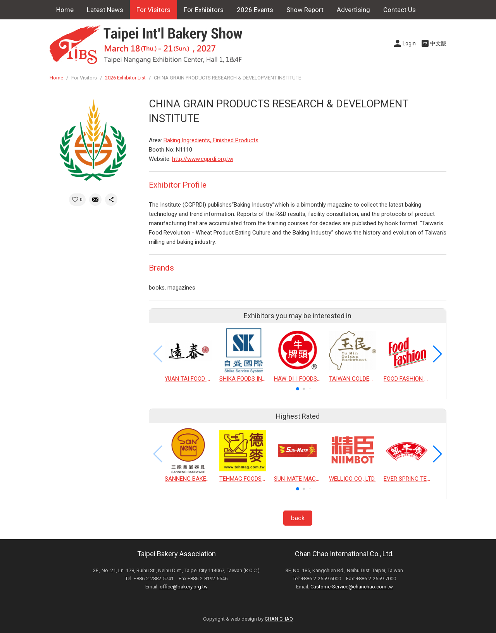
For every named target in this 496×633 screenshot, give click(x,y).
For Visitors (153, 10)
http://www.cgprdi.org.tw (202, 158)
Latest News (105, 10)
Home (65, 10)
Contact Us (399, 10)
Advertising (353, 10)
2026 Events (255, 10)
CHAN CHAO (279, 619)
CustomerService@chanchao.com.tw (351, 587)
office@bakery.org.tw (184, 587)
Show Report (305, 10)
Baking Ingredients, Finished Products (211, 140)
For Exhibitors (204, 10)
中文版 (438, 43)
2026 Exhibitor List (125, 78)
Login (409, 43)
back (298, 518)
